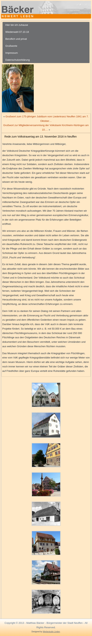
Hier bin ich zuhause (16, 24)
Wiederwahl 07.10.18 (17, 31)
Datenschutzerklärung (17, 59)
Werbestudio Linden (51, 632)
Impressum (11, 52)
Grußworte (11, 45)
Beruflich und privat (16, 38)
